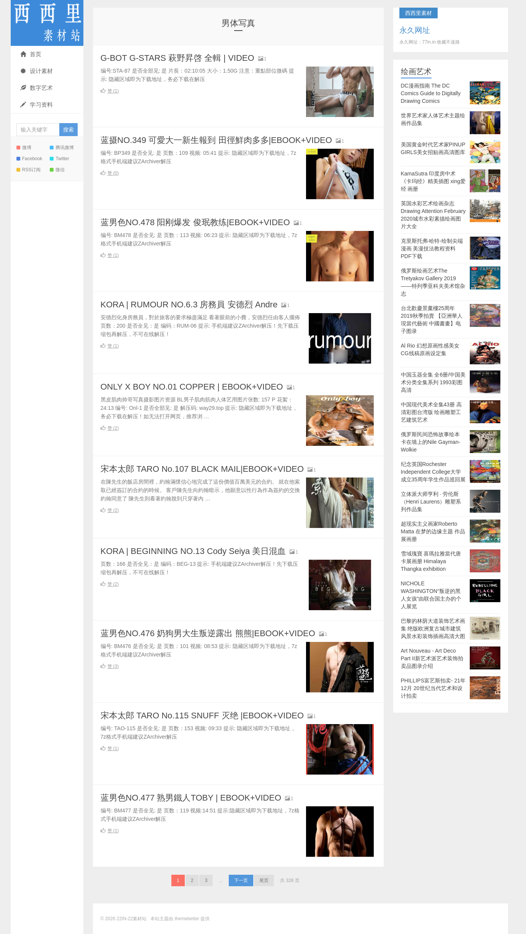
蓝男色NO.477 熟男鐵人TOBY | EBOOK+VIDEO (191, 797)
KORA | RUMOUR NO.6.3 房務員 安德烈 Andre (189, 304)
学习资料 (36, 104)
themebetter (187, 918)
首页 (30, 54)
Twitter (59, 158)
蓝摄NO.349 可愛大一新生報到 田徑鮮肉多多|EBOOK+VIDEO (216, 140)
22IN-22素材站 (47, 23)
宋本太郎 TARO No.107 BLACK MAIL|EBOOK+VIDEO (202, 469)
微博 (23, 147)
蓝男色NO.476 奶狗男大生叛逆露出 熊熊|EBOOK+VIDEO (208, 633)
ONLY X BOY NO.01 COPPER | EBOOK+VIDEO (192, 386)
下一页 (241, 880)
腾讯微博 (62, 147)
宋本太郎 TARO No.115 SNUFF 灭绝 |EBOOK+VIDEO (202, 715)
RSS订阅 (28, 169)
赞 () (110, 91)
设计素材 (36, 71)
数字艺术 (36, 87)
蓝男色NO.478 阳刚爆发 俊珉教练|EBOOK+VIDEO (195, 222)
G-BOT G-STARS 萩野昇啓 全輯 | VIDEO (177, 58)
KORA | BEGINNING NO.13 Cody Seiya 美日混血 (193, 551)
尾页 (264, 880)
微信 (57, 169)
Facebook (29, 158)
